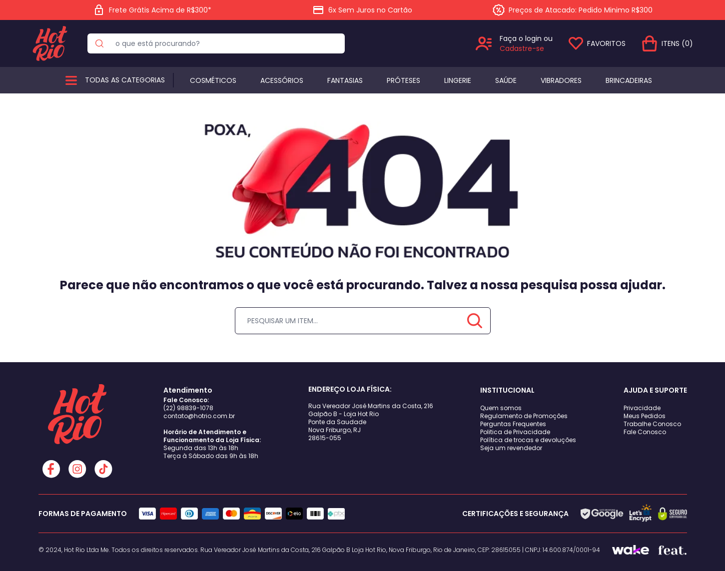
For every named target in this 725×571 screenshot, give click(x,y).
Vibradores (561, 80)
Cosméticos (213, 80)
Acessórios (281, 80)
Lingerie (457, 80)
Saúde (506, 80)
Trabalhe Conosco (652, 424)
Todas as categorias (125, 80)
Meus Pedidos (645, 416)
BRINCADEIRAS (629, 80)
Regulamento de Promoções (524, 416)
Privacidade (642, 408)
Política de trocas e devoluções (528, 440)
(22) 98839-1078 (188, 408)
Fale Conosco (645, 432)
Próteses (403, 80)
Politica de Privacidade (515, 432)
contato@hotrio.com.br (199, 416)
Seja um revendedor (511, 448)
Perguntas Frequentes (513, 424)
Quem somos (501, 408)
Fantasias (345, 80)
